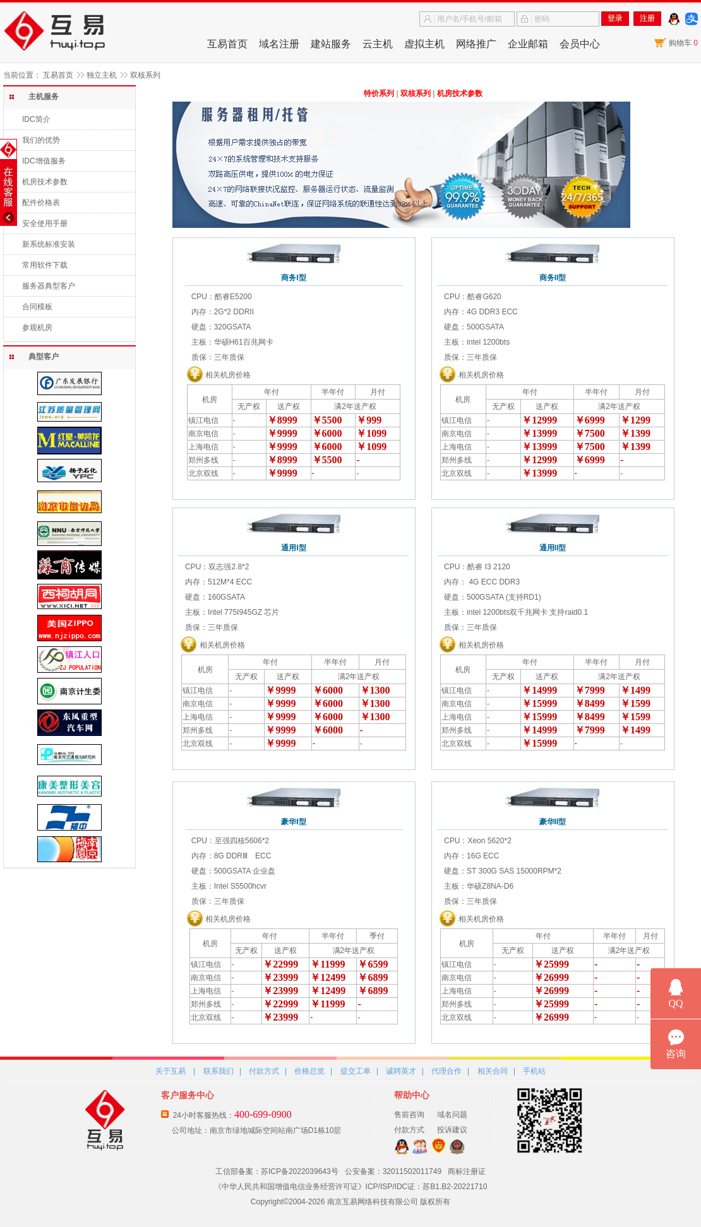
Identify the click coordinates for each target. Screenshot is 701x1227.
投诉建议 (452, 1129)
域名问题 (452, 1114)
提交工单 (355, 1071)
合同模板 (37, 306)
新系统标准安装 (48, 244)
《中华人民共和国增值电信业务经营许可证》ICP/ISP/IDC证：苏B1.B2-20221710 (351, 1186)
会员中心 (580, 44)
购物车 (683, 43)
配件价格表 (41, 202)
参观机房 (37, 327)
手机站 (534, 1071)
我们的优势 (41, 140)
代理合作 (446, 1071)
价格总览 (309, 1071)
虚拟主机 (424, 44)
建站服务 (331, 44)
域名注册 (279, 44)
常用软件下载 (45, 265)
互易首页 (227, 44)
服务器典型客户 (48, 286)
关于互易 (170, 1071)
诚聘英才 (401, 1071)
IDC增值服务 (44, 161)
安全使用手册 (45, 223)
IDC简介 (36, 119)
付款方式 (264, 1071)
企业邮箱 (528, 44)
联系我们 (218, 1071)
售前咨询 (409, 1114)
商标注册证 (467, 1171)
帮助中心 (411, 1095)
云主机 (377, 44)
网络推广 (476, 44)
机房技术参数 (45, 181)
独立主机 (102, 75)
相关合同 (492, 1071)
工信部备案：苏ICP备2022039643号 (277, 1171)
